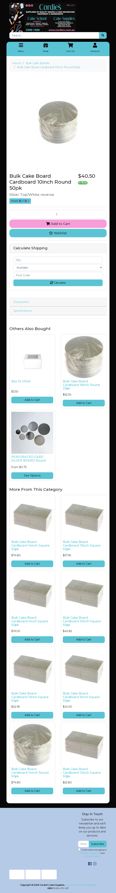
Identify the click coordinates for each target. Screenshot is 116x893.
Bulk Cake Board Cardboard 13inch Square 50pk (82, 545)
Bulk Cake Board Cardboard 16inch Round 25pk (81, 384)
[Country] (58, 267)
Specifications (23, 310)
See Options (32, 475)
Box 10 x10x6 (21, 381)
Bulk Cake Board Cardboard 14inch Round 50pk (30, 772)
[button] (58, 233)
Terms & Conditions (90, 853)
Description (21, 302)
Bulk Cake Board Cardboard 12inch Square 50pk (82, 772)
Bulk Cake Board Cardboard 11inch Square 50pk (29, 697)
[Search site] (103, 35)
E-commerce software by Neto (80, 885)
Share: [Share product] (19, 200)
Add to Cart (58, 224)
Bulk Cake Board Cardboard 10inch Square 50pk (82, 621)
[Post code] (58, 275)
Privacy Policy (92, 856)
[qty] (58, 260)
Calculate (58, 282)
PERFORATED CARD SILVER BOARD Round (28, 458)
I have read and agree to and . (92, 853)
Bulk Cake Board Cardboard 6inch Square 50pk (81, 697)
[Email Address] (83, 844)
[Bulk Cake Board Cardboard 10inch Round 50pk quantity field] (58, 214)
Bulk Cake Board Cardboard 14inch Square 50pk (30, 545)
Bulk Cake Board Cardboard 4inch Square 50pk (29, 621)
